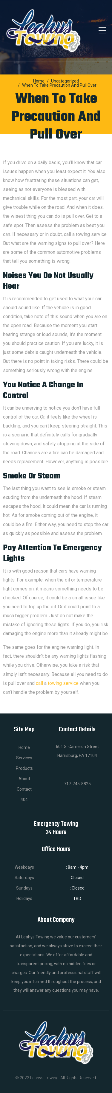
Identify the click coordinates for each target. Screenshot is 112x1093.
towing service (63, 683)
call (39, 683)
